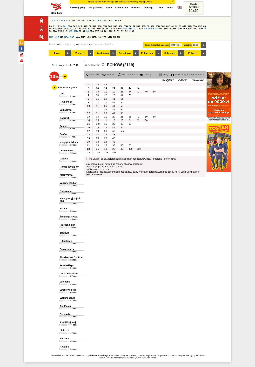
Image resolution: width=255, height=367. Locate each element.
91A (55, 31)
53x (122, 131)
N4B (83, 37)
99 (101, 31)
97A (92, 31)
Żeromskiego (67, 265)
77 (107, 28)
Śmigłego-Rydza (69, 216)
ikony (163, 74)
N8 (114, 37)
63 (180, 26)
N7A (104, 37)
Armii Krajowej (68, 322)
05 (97, 116)
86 (170, 28)
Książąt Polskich (69, 142)
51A (80, 26)
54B (115, 26)
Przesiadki (93, 74)
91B (60, 31)
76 (103, 28)
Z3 (50, 26)
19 (108, 20)
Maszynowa (66, 175)
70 (64, 28)
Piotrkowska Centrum (71, 257)
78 (110, 28)
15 (94, 20)
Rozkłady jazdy (67, 44)
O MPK (160, 7)
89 (205, 28)
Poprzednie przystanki (67, 87)
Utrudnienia (102, 53)
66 (204, 26)
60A (152, 26)
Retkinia (64, 338)
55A (120, 26)
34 (122, 88)
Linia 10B (83, 44)
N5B (94, 37)
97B (97, 31)
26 (122, 91)
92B (76, 31)
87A (174, 28)
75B (99, 28)
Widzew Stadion (68, 183)
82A (136, 28)
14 (90, 20)
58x (139, 149)
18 (105, 20)
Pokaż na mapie (128, 74)
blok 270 (64, 330)
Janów (63, 134)
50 (122, 113)
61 (172, 26)
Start (52, 44)
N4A (77, 37)
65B (200, 26)
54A (110, 26)
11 (83, 20)
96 (87, 31)
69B (60, 28)
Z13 (60, 26)
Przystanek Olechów (102, 44)
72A (79, 28)
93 (80, 31)
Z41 (65, 26)
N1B (57, 37)
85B (166, 28)
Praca (170, 7)
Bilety (109, 7)
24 (97, 84)
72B (85, 28)
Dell (62, 93)
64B (190, 26)
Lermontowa (66, 150)
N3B (72, 37)
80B (120, 28)
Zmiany (79, 53)
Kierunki (108, 74)
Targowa (64, 233)
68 (50, 28)
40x (131, 149)
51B (85, 26)
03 (97, 134)
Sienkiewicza (67, 249)
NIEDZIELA (198, 80)
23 (105, 134)
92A (70, 31)
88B (190, 28)
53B (105, 26)
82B (141, 28)
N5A (89, 37)
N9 (118, 37)
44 (105, 84)
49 (146, 91)
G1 (122, 31)
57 (134, 26)
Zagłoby (64, 126)
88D (201, 28)
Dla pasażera (95, 7)
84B (155, 28)
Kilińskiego (66, 241)
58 (130, 124)
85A (160, 28)
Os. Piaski (65, 306)
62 (176, 26)
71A (69, 28)
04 (97, 88)
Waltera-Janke (67, 298)
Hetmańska (66, 101)
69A (55, 28)
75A (93, 28)
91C (65, 31)
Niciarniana (66, 191)
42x (114, 152)
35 (130, 116)
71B (74, 28)
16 (97, 20)
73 (89, 28)
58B (144, 26)
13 (97, 127)
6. (115, 31)
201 (106, 31)
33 (113, 145)
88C (195, 28)
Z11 (55, 26)
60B (158, 26)
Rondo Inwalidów (69, 166)
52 (90, 26)
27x (106, 152)
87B (180, 28)
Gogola (64, 158)
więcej (149, 1)
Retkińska (65, 314)
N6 (99, 37)
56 (130, 26)
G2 (126, 31)
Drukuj (145, 74)
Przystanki (125, 53)
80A (115, 28)
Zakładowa (66, 110)
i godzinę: (187, 45)
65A (195, 26)
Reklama (135, 7)
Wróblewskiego (68, 289)
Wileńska (65, 281)
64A (184, 26)
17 (101, 20)
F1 (118, 31)
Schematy (169, 53)
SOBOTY (183, 80)
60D (168, 26)
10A (73, 20)
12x (98, 152)
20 (113, 116)
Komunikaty (121, 7)
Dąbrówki (65, 118)
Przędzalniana (67, 224)
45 (119, 20)
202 (111, 31)
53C (100, 26)
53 (130, 145)
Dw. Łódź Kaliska (69, 273)
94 (84, 31)
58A (138, 26)
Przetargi (148, 7)
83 (145, 28)
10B (78, 20)
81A (125, 28)
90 (50, 31)
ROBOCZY (168, 80)
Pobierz (192, 53)
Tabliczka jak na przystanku (187, 74)
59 (148, 26)
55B (126, 26)
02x (98, 124)
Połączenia (147, 53)
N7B (109, 37)
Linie (57, 53)
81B (131, 28)
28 (113, 124)
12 (86, 20)
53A (94, 26)
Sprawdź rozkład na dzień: (157, 45)
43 (116, 20)
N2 (61, 37)
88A (185, 28)
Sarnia (63, 208)
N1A (51, 37)
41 (112, 20)
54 (138, 88)
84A (150, 28)
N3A (66, 37)
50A (70, 26)
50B (75, 26)
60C (163, 26)
